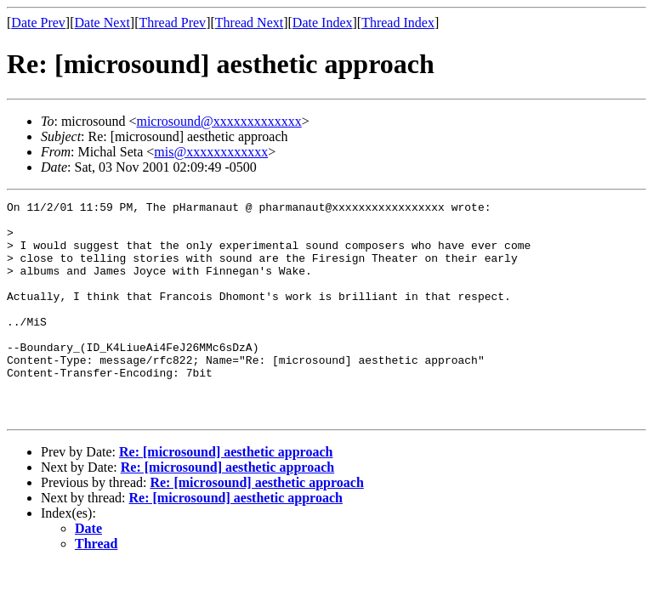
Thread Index (397, 22)
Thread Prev (172, 22)
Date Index (322, 22)
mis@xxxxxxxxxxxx (211, 151)
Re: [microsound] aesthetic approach (225, 495)
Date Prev (38, 22)
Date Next (102, 22)
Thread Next (249, 22)
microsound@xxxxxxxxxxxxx (218, 121)
